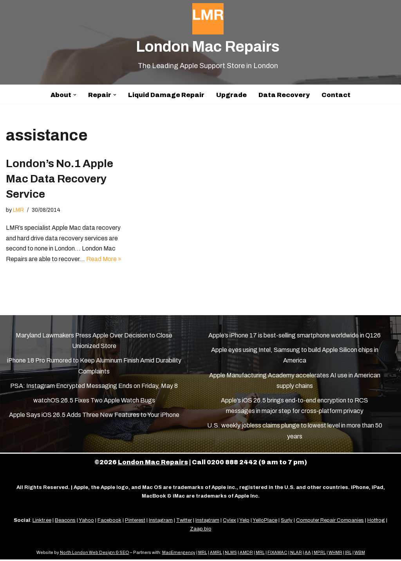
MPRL (320, 554)
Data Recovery (284, 95)
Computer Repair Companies (330, 522)
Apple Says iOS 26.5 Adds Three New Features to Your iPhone (94, 416)
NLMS (231, 554)
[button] (74, 94)
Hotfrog (376, 522)
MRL (202, 554)
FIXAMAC (277, 554)
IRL (348, 554)
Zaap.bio (200, 530)
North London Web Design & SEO (94, 554)
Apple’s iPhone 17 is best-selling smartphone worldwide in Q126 (294, 337)
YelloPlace (265, 522)
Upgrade (231, 95)
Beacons (65, 522)
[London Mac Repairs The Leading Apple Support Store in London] (208, 37)
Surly (287, 522)
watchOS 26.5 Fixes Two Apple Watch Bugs (94, 402)
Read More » (104, 260)
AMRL (216, 554)
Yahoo (86, 522)
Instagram (161, 522)
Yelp (244, 522)
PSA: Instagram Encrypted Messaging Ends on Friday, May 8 (94, 387)
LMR (18, 210)
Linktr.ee (42, 522)
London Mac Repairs (153, 463)
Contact (336, 95)
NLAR (296, 554)
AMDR (246, 554)
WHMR (335, 554)
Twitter (184, 522)
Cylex (229, 522)
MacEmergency (178, 554)
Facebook (109, 522)
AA (308, 554)
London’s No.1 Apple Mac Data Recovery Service (59, 178)
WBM (359, 554)
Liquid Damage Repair (166, 95)
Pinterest (135, 522)
